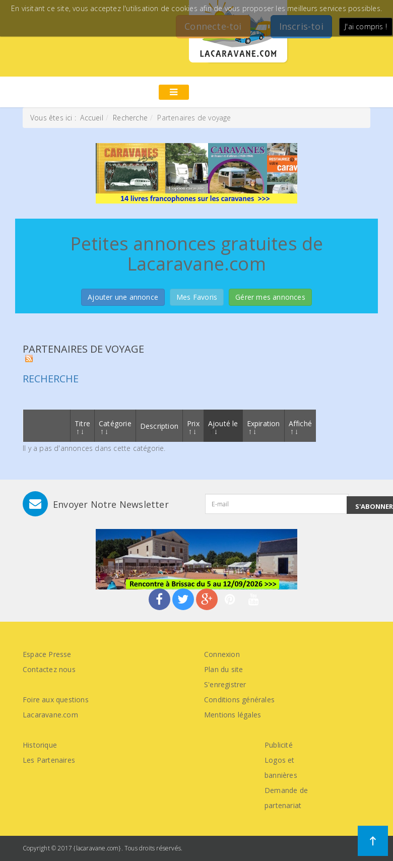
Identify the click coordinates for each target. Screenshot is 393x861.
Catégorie (115, 426)
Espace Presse (47, 654)
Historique (40, 745)
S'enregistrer (225, 684)
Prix (193, 426)
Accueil (91, 117)
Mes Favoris (196, 297)
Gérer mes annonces (270, 297)
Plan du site (223, 669)
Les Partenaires (49, 760)
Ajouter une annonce (123, 297)
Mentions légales (232, 714)
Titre (82, 426)
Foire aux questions (56, 699)
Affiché (300, 426)
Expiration (263, 426)
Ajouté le (223, 426)
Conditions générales (239, 699)
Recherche (130, 117)
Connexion (222, 654)
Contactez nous (49, 669)
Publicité (279, 745)
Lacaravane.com (50, 714)
